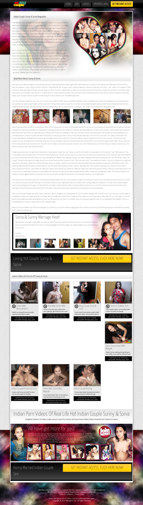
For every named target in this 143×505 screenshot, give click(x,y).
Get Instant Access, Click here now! (97, 259)
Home (68, 4)
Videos (86, 4)
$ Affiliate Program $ (97, 490)
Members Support (82, 490)
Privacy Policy (79, 494)
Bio (76, 4)
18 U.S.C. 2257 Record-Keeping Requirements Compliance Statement (72, 492)
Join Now (57, 490)
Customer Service (68, 490)
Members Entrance (45, 490)
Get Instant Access (121, 4)
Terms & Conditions (66, 494)
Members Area (101, 4)
